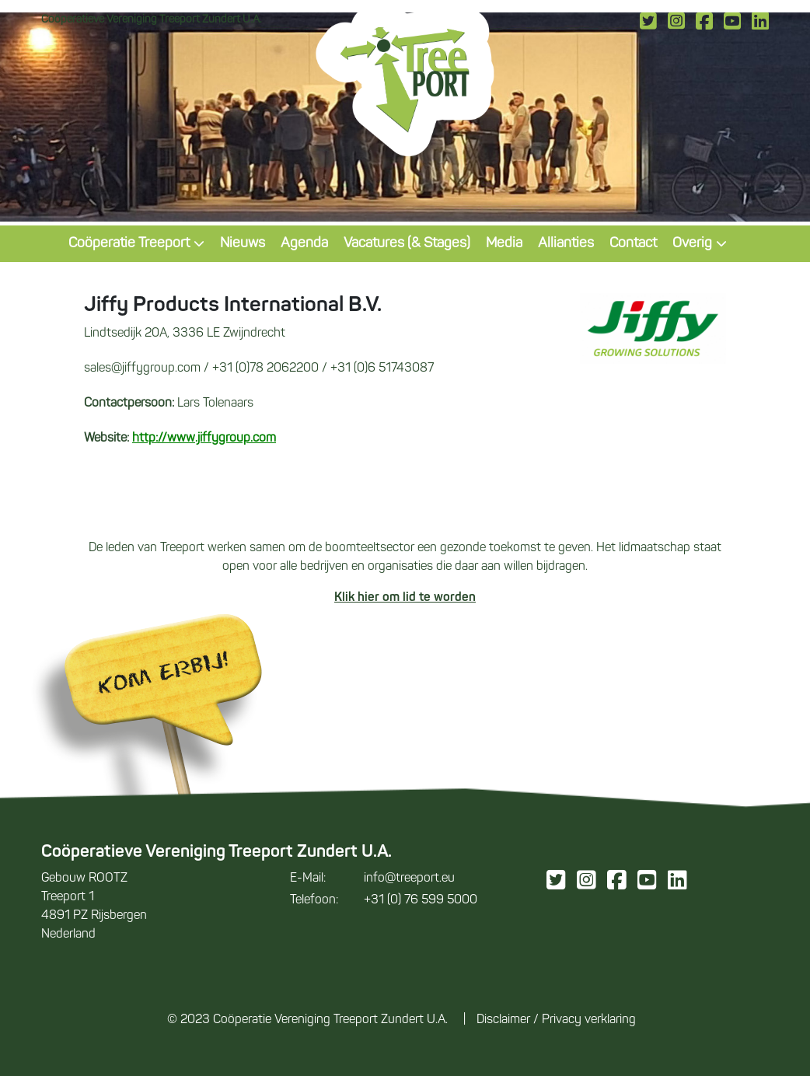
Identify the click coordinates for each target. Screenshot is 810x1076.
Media (504, 243)
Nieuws (242, 243)
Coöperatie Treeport (136, 243)
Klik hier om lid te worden (405, 598)
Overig (699, 243)
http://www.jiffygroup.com (204, 438)
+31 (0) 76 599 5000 (383, 900)
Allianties (566, 243)
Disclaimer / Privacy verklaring (556, 1020)
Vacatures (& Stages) (407, 243)
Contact (633, 243)
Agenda (304, 243)
